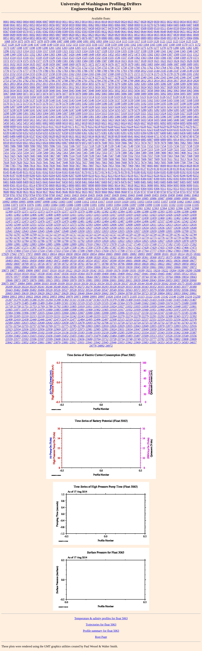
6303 (91, 129)
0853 (19, 38)
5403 (13, 119)
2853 (13, 83)
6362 (91, 133)
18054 (93, 254)
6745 (163, 136)
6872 (85, 139)
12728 (121, 234)
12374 (49, 211)
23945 (105, 342)
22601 (17, 322)
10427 (59, 195)
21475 (9, 303)
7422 (6, 155)
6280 (19, 129)
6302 (85, 129)
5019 (117, 87)
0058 (65, 25)
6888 (157, 139)
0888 (137, 38)
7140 (117, 146)
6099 (13, 126)
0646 (157, 31)
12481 (81, 221)
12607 (121, 224)
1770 (6, 70)
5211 (39, 106)
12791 (73, 241)
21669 (161, 303)
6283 (39, 129)
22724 (137, 322)
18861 (9, 267)
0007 (45, 21)
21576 (129, 303)
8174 (104, 172)
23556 (193, 335)
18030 (69, 254)
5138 (39, 100)
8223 (150, 175)
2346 (183, 77)
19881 (41, 280)
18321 (105, 257)
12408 (49, 214)
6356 (52, 133)
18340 (129, 257)
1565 (157, 57)
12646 (49, 231)
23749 (137, 339)
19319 (25, 273)
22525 (137, 319)
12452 (97, 218)
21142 (164, 296)
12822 (121, 241)
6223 (124, 126)
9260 (39, 188)
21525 (89, 303)
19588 (25, 277)
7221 (176, 149)
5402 (6, 119)
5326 (176, 113)
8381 (124, 178)
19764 (169, 277)
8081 (58, 169)
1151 (62, 44)
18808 (129, 263)
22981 (89, 329)
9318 (189, 188)
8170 (85, 172)
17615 (97, 250)
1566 (163, 57)
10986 (153, 198)
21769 (41, 306)
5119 (117, 97)
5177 (52, 103)
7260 (45, 152)
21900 (89, 309)
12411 (73, 214)
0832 (137, 34)
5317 (117, 113)
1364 (45, 54)
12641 (9, 231)
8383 (137, 178)
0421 (26, 28)
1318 (52, 51)
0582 (45, 31)
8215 (124, 175)
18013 (45, 254)
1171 (191, 44)
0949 (163, 38)
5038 (39, 90)
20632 (73, 293)
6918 (6, 142)
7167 (39, 149)
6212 (91, 126)
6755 (32, 139)
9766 (45, 195)
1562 (137, 57)
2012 (144, 70)
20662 (105, 293)
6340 (13, 133)
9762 (19, 195)
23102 (41, 332)
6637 (104, 136)
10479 (33, 198)
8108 (98, 169)
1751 (78, 67)
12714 (57, 234)
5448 (189, 119)
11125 (91, 208)
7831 (39, 165)
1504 (163, 54)
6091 (156, 123)
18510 (73, 260)
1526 (91, 57)
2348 (196, 77)
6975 (91, 142)
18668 (185, 260)
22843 (137, 326)
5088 (137, 93)
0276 (156, 25)
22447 (49, 319)
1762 (150, 67)
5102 (20, 97)
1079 (46, 41)
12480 (73, 221)
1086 (53, 41)
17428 (145, 247)
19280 (181, 270)
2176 (163, 74)
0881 (111, 38)
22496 (97, 319)
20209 (9, 286)
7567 (183, 155)
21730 (17, 306)
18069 (117, 254)
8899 (98, 185)
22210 (25, 316)
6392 (130, 133)
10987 (161, 198)
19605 (49, 277)
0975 (183, 38)
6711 (156, 136)
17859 (161, 250)
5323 (156, 113)
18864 (25, 267)
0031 (163, 21)
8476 (124, 182)
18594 (121, 260)
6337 (189, 129)
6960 (52, 142)
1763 (157, 67)
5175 (39, 103)
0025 (130, 21)
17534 (41, 250)
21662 (145, 303)
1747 (52, 67)
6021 (104, 123)
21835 (137, 306)
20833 (177, 293)
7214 (143, 149)
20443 (9, 290)
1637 (39, 64)
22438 (25, 319)
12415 (97, 214)
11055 (156, 201)
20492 (33, 290)
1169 (178, 44)
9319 (196, 188)
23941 (89, 342)
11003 (61, 201)
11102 (172, 205)
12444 (33, 218)
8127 (143, 169)
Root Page (101, 636)
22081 (97, 313)
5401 (196, 116)
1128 (11, 44)
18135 (189, 254)
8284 (45, 178)
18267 (49, 257)
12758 (89, 237)
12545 (9, 224)
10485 (41, 198)
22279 (145, 316)
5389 (130, 116)
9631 (26, 191)
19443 (153, 273)
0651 (183, 31)
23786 (169, 339)
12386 (137, 211)
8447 (58, 182)
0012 (71, 21)
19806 (177, 277)
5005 (26, 87)
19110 (53, 270)
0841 (189, 34)
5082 (98, 93)
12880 (9, 244)
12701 (193, 231)
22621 (33, 322)
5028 (170, 87)
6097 (196, 123)
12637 (169, 227)
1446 (78, 54)
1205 (78, 47)
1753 (91, 67)
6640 (124, 136)
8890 (71, 185)
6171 (71, 126)
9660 (104, 191)
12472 (17, 221)
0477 (104, 28)
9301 (124, 188)
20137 (125, 283)
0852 (13, 38)
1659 (52, 64)
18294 (65, 257)
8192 (183, 172)
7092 (39, 146)
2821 (6, 83)
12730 (137, 234)
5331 (13, 116)
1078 (40, 41)
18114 (181, 254)
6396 (150, 133)
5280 (144, 110)
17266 (9, 247)
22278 (137, 316)
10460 (179, 195)
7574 (13, 159)
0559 (176, 28)
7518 (78, 155)
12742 (185, 234)
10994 (14, 201)
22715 (113, 322)
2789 (72, 80)
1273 (130, 47)
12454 (113, 218)
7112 (84, 146)
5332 (19, 116)
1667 (58, 64)
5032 (196, 87)
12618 (17, 227)
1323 (78, 51)
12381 (97, 211)
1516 (26, 57)
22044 (49, 313)
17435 (161, 247)
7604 (130, 159)
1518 (39, 57)
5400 (189, 116)
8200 (32, 175)
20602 (193, 290)
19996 (105, 280)
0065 (111, 25)
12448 (65, 218)
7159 (196, 146)
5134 (13, 100)
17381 (105, 247)
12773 (137, 237)
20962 (61, 296)
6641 (130, 136)
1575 (26, 61)
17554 (65, 250)
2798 (124, 80)
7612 (176, 159)
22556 (177, 319)
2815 (163, 80)
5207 (13, 106)
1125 (188, 41)
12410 (65, 214)
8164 (58, 172)
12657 (137, 231)
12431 (9, 218)
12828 (169, 241)
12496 (145, 221)
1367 (65, 54)
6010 (65, 123)
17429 (153, 247)
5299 (13, 113)
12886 (57, 244)
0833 (144, 34)
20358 (169, 286)
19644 (89, 277)
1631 (6, 64)
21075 (125, 296)
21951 (153, 309)
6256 (176, 126)
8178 (124, 172)
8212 (104, 175)
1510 (183, 54)
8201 (39, 175)
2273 (85, 77)
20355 (161, 286)
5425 (124, 119)
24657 (193, 342)
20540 (97, 290)
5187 (111, 103)
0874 (72, 38)
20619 (33, 293)
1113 (112, 41)
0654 (196, 31)
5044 (65, 90)
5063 (176, 90)
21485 (25, 303)
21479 (17, 303)
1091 (86, 41)
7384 (137, 152)
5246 (65, 110)
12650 (81, 231)
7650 (72, 162)
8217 (137, 175)
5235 (189, 106)
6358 (65, 133)
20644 (89, 293)
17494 (17, 250)
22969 (57, 329)
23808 (185, 339)
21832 (129, 306)
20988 (85, 296)
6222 (117, 126)
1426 (72, 54)
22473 (57, 319)
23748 (129, 339)
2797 (117, 80)
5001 (196, 83)
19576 (9, 277)
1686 (170, 64)
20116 (77, 283)
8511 (26, 185)
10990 (185, 198)
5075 (52, 93)
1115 (124, 41)
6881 (117, 139)
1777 (26, 70)
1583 (78, 61)
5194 (157, 103)
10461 (187, 195)
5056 (137, 90)
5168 (189, 100)
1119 (150, 41)
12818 (89, 241)
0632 (104, 31)
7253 (19, 152)
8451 (72, 182)
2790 (78, 80)
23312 (137, 332)
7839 (52, 165)
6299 (65, 129)
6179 (84, 126)
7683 (157, 162)
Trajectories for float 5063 (101, 624)
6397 (157, 133)
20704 (137, 293)
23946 (113, 342)
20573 (145, 290)
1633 (19, 64)
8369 (85, 178)
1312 (13, 51)
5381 (91, 116)
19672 (97, 277)
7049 (104, 142)
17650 (105, 250)
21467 (193, 299)
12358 (123, 208)
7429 (26, 155)
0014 (84, 21)
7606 (144, 159)
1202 (58, 47)
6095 (183, 123)
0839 (176, 34)
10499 (89, 198)
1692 (6, 67)
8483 (157, 182)
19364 (81, 273)
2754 (13, 80)
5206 (6, 106)
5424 (117, 119)
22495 (89, 319)
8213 (111, 175)
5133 (6, 100)
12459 (153, 218)
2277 (111, 77)
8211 (98, 175)
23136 (65, 332)
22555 (169, 319)
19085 (21, 270)
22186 (193, 313)
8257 (19, 178)
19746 (153, 277)
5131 (189, 97)
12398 (185, 211)
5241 (32, 110)
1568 (176, 57)
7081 (176, 142)
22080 (89, 313)
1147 (36, 44)
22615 (25, 322)
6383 (117, 133)
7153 (156, 146)
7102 (65, 146)
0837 (170, 34)
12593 (89, 224)
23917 (73, 342)
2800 (137, 80)
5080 (85, 93)
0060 (78, 25)
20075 (5, 283)
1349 (13, 54)
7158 (189, 146)
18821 (153, 263)
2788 (65, 80)
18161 (197, 254)
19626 (73, 277)
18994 (89, 267)
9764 (32, 195)
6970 (78, 142)
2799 (130, 80)
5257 (124, 110)
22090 (105, 313)
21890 (73, 309)
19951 (57, 280)
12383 (113, 211)
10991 (193, 198)
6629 (58, 136)
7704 (189, 162)
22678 (81, 322)
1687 (176, 64)
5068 (13, 93)
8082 (65, 169)
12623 (57, 227)
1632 (13, 64)
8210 (91, 175)
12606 (113, 224)
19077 (13, 270)
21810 (81, 306)
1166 (159, 44)
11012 (85, 201)
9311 (163, 188)
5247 (72, 110)
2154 (26, 74)
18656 (177, 260)
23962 (129, 342)
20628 (65, 293)
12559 (57, 224)
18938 (73, 267)
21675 (177, 303)
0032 (170, 21)
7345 (85, 152)
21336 (81, 299)
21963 (169, 309)
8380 (117, 178)
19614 (57, 277)
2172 (137, 74)
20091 (29, 283)
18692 (9, 263)
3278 (111, 83)
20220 (17, 286)
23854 (33, 342)
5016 (98, 87)
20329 (121, 286)
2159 (58, 74)
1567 (170, 57)
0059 (72, 25)
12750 (41, 237)
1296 (6, 51)
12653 (105, 231)
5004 (19, 87)
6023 (117, 123)
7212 (130, 149)
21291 (41, 299)
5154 (98, 100)
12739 (169, 234)
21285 (25, 299)
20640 (81, 293)
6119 (58, 126)
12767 (105, 237)
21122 (149, 296)
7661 (98, 162)
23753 (145, 339)
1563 (144, 57)
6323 (150, 129)
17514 (25, 250)
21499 (57, 303)
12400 (193, 211)
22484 (81, 319)
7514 (72, 155)
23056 (169, 329)
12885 (49, 244)
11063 (188, 201)
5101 (13, 97)
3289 (183, 83)
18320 (97, 257)
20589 (169, 290)
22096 (121, 313)
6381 (104, 133)
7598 (98, 159)
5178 (58, 103)
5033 (6, 90)
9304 (144, 188)
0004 (26, 21)
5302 (32, 113)
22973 (81, 329)
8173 (98, 172)
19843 (193, 277)
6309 (130, 129)
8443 (45, 182)
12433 (17, 218)
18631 (153, 260)
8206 (65, 175)
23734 (121, 339)
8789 (39, 185)
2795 (104, 80)
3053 (78, 83)
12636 (161, 227)
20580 (161, 290)
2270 (65, 77)
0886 (124, 38)
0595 (98, 31)
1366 (58, 54)
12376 (57, 211)
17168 (153, 244)
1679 (130, 64)
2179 (176, 74)
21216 (188, 296)
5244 (52, 110)
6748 (183, 136)
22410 (17, 319)
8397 (196, 178)
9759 (6, 195)
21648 (137, 303)
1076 (27, 41)
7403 (170, 152)
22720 (121, 322)
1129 (17, 44)
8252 (196, 175)
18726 (41, 263)
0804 (45, 34)
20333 (129, 286)
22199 (9, 316)
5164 (163, 100)
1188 (19, 47)
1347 (196, 51)
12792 (81, 241)
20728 (153, 293)
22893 (177, 326)
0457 (85, 28)
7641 (45, 162)
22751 (9, 326)
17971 (21, 254)
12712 (49, 234)
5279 (137, 110)
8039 (196, 165)
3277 (104, 83)
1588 (111, 61)
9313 (176, 188)
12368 (195, 208)
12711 (41, 234)
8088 (85, 169)
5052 (117, 90)
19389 (97, 273)
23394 (9, 335)
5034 (13, 90)
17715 (129, 250)
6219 (104, 126)
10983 (129, 198)
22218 (41, 316)
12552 (41, 224)
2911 (32, 83)
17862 (169, 250)
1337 (137, 51)
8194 (196, 172)
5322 (150, 113)
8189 (176, 172)
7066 (124, 142)
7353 (104, 152)
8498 (196, 182)
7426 (19, 155)
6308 (124, 129)
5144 (78, 100)
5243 (45, 110)
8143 (189, 169)
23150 (73, 332)
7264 (72, 152)
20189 (197, 283)
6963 (58, 142)
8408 (19, 182)
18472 (57, 260)
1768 (189, 67)
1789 (104, 70)
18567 (105, 260)
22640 (41, 322)
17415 (129, 247)
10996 (30, 201)
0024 (124, 21)
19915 (49, 280)
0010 (58, 21)
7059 (117, 142)
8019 (176, 165)
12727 (113, 234)
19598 (33, 277)
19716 (121, 277)
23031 (121, 329)
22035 (41, 313)
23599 (49, 339)
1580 (58, 61)
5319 (130, 113)
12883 (33, 244)
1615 (124, 61)
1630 (196, 61)
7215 (150, 149)
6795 (72, 139)
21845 (169, 306)
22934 (17, 329)
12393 (161, 211)
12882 (25, 244)
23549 (185, 335)
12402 (17, 214)
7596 (85, 159)
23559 (9, 339)
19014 (105, 267)
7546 (104, 155)
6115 (45, 126)
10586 (105, 198)
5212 (45, 106)
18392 (193, 257)
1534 (104, 57)
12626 (81, 227)
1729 (39, 67)
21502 (73, 303)
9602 (13, 191)
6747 (176, 136)
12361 (139, 208)
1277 (156, 47)
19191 (133, 270)
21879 (41, 309)
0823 (91, 34)
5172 (19, 103)
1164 (146, 44)
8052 (19, 169)
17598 (81, 250)
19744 (145, 277)
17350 (89, 247)
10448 (139, 195)
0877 (91, 38)
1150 (56, 44)
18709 (25, 263)
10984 (137, 198)
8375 (104, 178)
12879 (193, 241)
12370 (17, 211)
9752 (170, 191)
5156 (111, 100)
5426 (130, 119)
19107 (45, 270)
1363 (39, 54)
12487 (121, 221)
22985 (97, 329)
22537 (145, 319)
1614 (117, 61)
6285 (52, 129)
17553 (57, 250)
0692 (32, 34)
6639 (117, 136)
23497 (137, 335)
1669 (72, 64)
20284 (97, 286)
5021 (130, 87)
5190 (130, 103)
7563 (170, 155)
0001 (6, 21)
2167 (104, 74)
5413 (45, 119)
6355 (45, 133)
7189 (104, 149)
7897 (91, 165)
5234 (183, 106)
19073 (5, 270)
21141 (156, 296)
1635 (32, 64)
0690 (19, 34)
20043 (153, 280)
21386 (121, 299)
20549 (113, 290)
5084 (111, 93)
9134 (13, 188)
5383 (98, 116)
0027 (137, 21)
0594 (91, 31)
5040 (52, 90)
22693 (89, 322)
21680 (185, 303)
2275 (98, 77)
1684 (157, 64)
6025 (130, 123)
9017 (124, 185)
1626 (189, 61)
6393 (137, 133)
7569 (196, 155)
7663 (104, 162)
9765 (39, 195)
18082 (133, 254)
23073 (17, 332)
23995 (153, 342)
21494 (49, 303)
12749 (33, 237)
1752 (85, 67)
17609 (89, 250)
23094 (33, 332)
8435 (39, 182)
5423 (111, 119)
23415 (33, 335)
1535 (111, 57)
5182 (85, 103)
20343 (145, 286)
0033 (176, 21)
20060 (193, 280)
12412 (81, 214)
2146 (170, 70)
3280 (124, 83)
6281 (26, 129)
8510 (19, 185)
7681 (150, 162)
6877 (104, 139)
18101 (165, 254)
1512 (196, 54)
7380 (124, 152)
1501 (144, 54)
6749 (189, 136)
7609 (157, 159)
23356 (169, 332)
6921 (26, 142)
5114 (91, 97)
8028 (189, 165)
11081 (38, 205)
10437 (107, 195)
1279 (169, 47)
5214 (58, 106)
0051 (19, 25)
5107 (52, 97)
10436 (99, 195)
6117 (52, 126)
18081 (125, 254)
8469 (104, 182)
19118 (61, 270)
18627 (145, 260)
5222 (104, 106)
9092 (163, 185)
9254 (19, 188)
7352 (98, 152)
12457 (137, 218)
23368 (185, 332)
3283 (143, 83)
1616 (130, 61)
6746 (170, 136)
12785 (33, 241)
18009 (37, 254)
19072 (193, 267)
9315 (183, 188)
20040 (145, 280)
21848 (177, 306)
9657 (91, 191)
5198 (183, 103)
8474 (117, 182)
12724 (97, 234)
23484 (113, 335)
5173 (26, 103)
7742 (196, 162)
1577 (39, 61)
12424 (161, 214)
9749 (156, 191)
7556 (144, 155)
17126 (121, 244)
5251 (98, 110)
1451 (104, 54)
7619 (13, 162)
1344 (176, 51)
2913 (45, 83)
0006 (39, 21)
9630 (19, 191)
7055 (111, 142)
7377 (111, 152)
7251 (6, 152)
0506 (130, 28)
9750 (163, 191)
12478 (57, 221)
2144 (157, 70)
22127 (137, 313)
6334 (170, 129)
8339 (72, 178)
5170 (6, 103)
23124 (57, 332)
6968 (72, 142)
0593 (85, 31)
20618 (25, 293)
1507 (170, 54)
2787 (58, 80)
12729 (129, 234)
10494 (65, 198)
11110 (30, 208)
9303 (137, 188)
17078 (113, 244)
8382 (130, 178)
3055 (91, 83)
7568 (189, 155)
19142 (93, 270)
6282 (32, 129)
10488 (49, 198)
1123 (175, 41)
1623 (170, 61)
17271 (25, 247)
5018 (111, 87)
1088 (66, 41)
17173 (161, 244)
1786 (85, 70)
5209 (26, 106)
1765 (170, 67)
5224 (117, 106)
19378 (89, 273)
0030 (156, 21)
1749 (65, 67)
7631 (32, 162)
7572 (6, 159)
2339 (137, 77)
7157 (183, 146)
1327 (98, 51)
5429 (137, 119)
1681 (137, 64)
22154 (153, 313)
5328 (189, 113)
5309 (78, 113)
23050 (153, 329)
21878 (33, 309)
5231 (163, 106)
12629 (105, 227)
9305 (150, 188)
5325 (170, 113)
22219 (49, 316)
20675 (113, 293)
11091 (93, 205)
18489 (65, 260)
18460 (41, 260)
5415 (58, 119)
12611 (153, 224)
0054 (39, 25)
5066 (196, 90)
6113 (39, 126)
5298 (6, 113)
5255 (117, 110)
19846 (9, 280)
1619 (150, 61)
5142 (65, 100)
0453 (58, 28)
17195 (177, 244)
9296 (111, 188)
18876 (33, 267)
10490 (57, 198)
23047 (137, 329)
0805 (52, 34)
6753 (19, 139)
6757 (45, 139)
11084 (53, 205)
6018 (84, 123)
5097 (189, 93)
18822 (161, 263)
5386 (117, 116)
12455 (121, 218)
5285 (176, 110)
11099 (148, 205)
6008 (58, 123)
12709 (33, 234)
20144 (141, 283)
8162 (45, 172)
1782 (58, 70)
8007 (157, 165)
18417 (17, 260)
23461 (81, 335)
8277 (26, 178)
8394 (183, 178)
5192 (144, 103)
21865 (9, 309)
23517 (161, 335)
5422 (104, 119)
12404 (25, 214)
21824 (113, 306)
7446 (39, 155)
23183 (81, 332)
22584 (9, 322)
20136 (117, 283)
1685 (163, 64)
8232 (163, 175)
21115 (141, 296)
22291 (153, 316)
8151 (26, 172)
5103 (26, 97)
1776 (19, 70)
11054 (148, 201)
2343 (163, 77)
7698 (170, 162)
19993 (97, 280)
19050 (145, 267)
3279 (117, 83)
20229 (33, 286)
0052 (26, 25)
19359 (73, 273)
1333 (111, 51)
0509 (150, 28)
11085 (61, 205)
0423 (39, 28)
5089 (144, 93)
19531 (193, 273)
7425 (13, 155)
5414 (52, 119)
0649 (170, 31)
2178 (170, 74)
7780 (6, 165)
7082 (183, 142)
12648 (65, 231)
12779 (177, 237)
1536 (117, 57)
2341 (150, 77)
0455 (72, 28)
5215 (65, 106)
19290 (189, 270)
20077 (13, 283)
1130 (24, 44)
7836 (45, 165)
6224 (130, 126)
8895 (78, 185)
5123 (143, 97)
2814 (157, 80)
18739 (57, 263)
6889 (163, 139)
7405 (176, 152)
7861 (85, 165)
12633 (137, 227)
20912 (13, 296)
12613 (169, 224)
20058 (185, 280)
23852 (25, 342)
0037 (196, 21)
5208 (19, 106)
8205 (58, 175)
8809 (52, 185)
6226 (143, 126)
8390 (157, 178)
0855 (32, 38)
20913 (21, 296)
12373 (41, 211)
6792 (52, 139)
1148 (43, 44)
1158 (107, 44)
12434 (25, 218)
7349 (91, 152)
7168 (45, 149)
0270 (150, 25)
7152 (150, 146)
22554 (161, 319)
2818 (183, 80)
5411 (32, 119)
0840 (183, 34)
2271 (72, 77)
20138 (133, 283)
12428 (177, 214)
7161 (13, 149)
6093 (170, 123)
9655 (85, 191)
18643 (161, 260)
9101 (196, 185)
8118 (110, 169)
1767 (183, 67)
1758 (124, 67)
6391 (124, 133)
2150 (196, 70)
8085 (72, 169)
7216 (156, 149)
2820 (196, 80)
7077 (150, 142)
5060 (157, 90)
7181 (52, 149)
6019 (91, 123)
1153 (75, 44)
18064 (101, 254)
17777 (153, 250)
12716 (65, 234)
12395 (169, 211)
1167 (165, 44)
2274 (91, 77)
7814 (32, 165)
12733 (145, 234)
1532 (98, 57)
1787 (91, 70)
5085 (117, 93)
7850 (72, 165)
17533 (33, 250)
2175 (157, 74)
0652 (189, 31)
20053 (169, 280)
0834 (150, 34)
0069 (137, 25)
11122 (83, 208)
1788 (98, 70)
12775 (153, 237)
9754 (176, 191)
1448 (85, 54)
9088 (150, 185)
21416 (137, 299)
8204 (52, 175)
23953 (121, 342)
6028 (150, 123)
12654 (113, 231)
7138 (104, 146)
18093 (141, 254)
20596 (185, 290)
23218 (105, 332)
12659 (153, 231)
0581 (39, 31)
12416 (105, 214)
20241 (41, 286)
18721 (33, 263)
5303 (39, 113)
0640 (117, 31)
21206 (180, 296)
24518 (169, 342)
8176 (117, 172)
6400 (163, 133)
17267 (17, 247)
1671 (85, 64)
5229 (150, 106)
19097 (37, 270)
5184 (98, 103)
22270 (121, 316)
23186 (89, 332)
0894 (157, 38)
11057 (164, 201)
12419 (129, 214)
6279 (13, 129)
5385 (111, 116)
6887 (150, 139)
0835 (157, 34)
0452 (52, 28)
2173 (144, 74)
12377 (65, 211)
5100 (6, 97)
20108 (53, 283)
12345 (107, 208)
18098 (157, 254)
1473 (137, 54)
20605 (17, 293)
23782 (161, 339)
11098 (140, 205)
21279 (17, 299)
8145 (6, 172)
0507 (137, 28)
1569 (183, 57)
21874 (25, 309)
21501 (65, 303)
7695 (163, 162)
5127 (169, 97)
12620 (33, 227)
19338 (41, 273)
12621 (41, 227)
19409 (121, 273)
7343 (78, 152)
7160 (6, 149)
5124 (150, 97)
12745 (9, 237)
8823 (65, 185)
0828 (111, 34)
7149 (130, 146)
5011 (65, 87)
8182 (144, 172)
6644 (150, 136)
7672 (137, 162)
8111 (104, 169)
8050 (13, 169)
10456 (163, 195)
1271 (117, 47)
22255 (97, 316)
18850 (185, 263)
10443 (131, 195)
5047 (85, 90)
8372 (91, 178)
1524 (78, 57)
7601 (117, 159)
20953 (53, 296)
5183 (91, 103)
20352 (153, 286)
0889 (144, 38)
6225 (137, 126)
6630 (65, 136)
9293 (98, 188)
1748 (58, 67)
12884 (41, 244)
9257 (32, 188)
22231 (57, 316)
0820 (72, 34)
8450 (65, 182)
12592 (81, 224)
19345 (49, 273)
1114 (118, 41)
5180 (72, 103)
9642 (52, 191)
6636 (98, 136)
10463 (195, 195)
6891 (170, 139)
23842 (9, 342)
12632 (129, 227)
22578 (193, 319)
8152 (32, 172)
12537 (161, 221)
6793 (58, 139)
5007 (39, 87)
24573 (177, 342)
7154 (163, 146)
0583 (52, 31)
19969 (65, 280)
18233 (33, 257)
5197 (176, 103)
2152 (13, 74)
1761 (144, 67)
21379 (113, 299)
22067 (81, 313)
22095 (113, 313)
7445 (32, 155)
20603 (9, 293)
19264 (173, 270)
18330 (121, 257)
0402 (163, 25)
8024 (183, 165)
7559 (163, 155)
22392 (193, 316)
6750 (196, 136)
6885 (144, 139)
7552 (130, 155)
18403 (9, 260)
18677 (193, 260)
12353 (115, 208)
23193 (97, 332)
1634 (26, 64)
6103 (32, 126)
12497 (153, 221)
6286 (58, 129)
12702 (9, 234)
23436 (49, 335)
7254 (26, 152)
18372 (161, 257)
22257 (105, 316)
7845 (58, 165)
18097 (149, 254)
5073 (39, 93)
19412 (129, 273)
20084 (21, 283)
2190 (32, 77)
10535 (97, 198)
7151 (143, 146)
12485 (113, 221)
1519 (45, 57)
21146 (172, 296)
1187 (13, 47)
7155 (170, 146)
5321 (143, 113)
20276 (89, 286)
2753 (6, 80)
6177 (78, 126)
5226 (130, 106)
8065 (32, 169)
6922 (32, 142)
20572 (137, 290)
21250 (196, 296)
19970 (73, 280)
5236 (196, 106)
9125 (6, 188)
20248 (57, 286)
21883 (57, 309)
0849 (196, 34)
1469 (124, 54)
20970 (69, 296)
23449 (57, 335)
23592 (25, 339)
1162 (133, 44)
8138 (170, 169)
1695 (26, 67)
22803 (89, 326)
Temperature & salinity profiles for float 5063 (101, 618)
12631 (121, 227)
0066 (117, 25)
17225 (185, 244)
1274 (137, 47)
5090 (150, 93)
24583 (185, 342)
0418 (6, 28)
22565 (185, 319)
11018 (109, 201)
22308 (169, 316)
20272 (81, 286)
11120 (75, 208)
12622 (49, 227)
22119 (129, 313)
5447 (183, 119)
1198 (32, 47)
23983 (145, 342)
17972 (29, 254)
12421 (145, 214)
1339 (150, 51)
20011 (129, 280)
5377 (72, 116)
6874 (98, 139)
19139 (85, 270)
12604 (97, 224)
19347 (57, 273)
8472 (111, 182)
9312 (170, 188)
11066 (6, 205)
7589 (58, 159)
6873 (91, 139)
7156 (176, 146)
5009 (52, 87)
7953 (111, 165)
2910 (26, 83)
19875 (25, 280)
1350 (19, 54)
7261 (52, 152)
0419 (13, 28)
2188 (19, 77)
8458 (78, 182)
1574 (19, 61)
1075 (20, 41)
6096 (189, 123)
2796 (111, 80)
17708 (121, 250)
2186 (6, 77)
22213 (33, 316)
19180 (125, 270)
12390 (153, 211)
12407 (41, 214)
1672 (91, 64)
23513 (153, 335)
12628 (97, 227)
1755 (104, 67)
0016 (98, 21)
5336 (39, 116)
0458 (91, 28)
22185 (185, 313)
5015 (91, 87)
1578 (45, 61)
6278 (6, 129)
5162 (150, 100)
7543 (98, 155)
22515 (121, 319)
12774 (145, 237)
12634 (145, 227)
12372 (33, 211)
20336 (137, 286)
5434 (150, 119)
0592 (78, 31)
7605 (137, 159)
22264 (113, 316)
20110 (69, 283)
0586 (58, 31)
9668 (124, 191)
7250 (196, 149)
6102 (26, 126)
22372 (185, 316)
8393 (176, 178)
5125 (156, 97)
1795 (130, 70)
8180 (137, 172)
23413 (25, 335)
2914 (52, 83)
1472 (130, 54)
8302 (58, 178)
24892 (101, 345)
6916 (189, 139)
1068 (7, 41)
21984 (9, 313)
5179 (65, 103)
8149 (19, 172)
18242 (41, 257)
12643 (25, 231)
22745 (193, 322)
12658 (145, 231)
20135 (109, 283)
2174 (150, 74)
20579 (153, 290)
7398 (157, 152)
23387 (193, 332)
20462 (17, 290)
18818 (137, 263)
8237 (170, 175)
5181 (78, 103)
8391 (163, 178)
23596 (33, 339)
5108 (59, 97)
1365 (52, 54)
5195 (163, 103)
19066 (177, 267)
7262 (58, 152)
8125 (130, 169)
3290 (189, 83)
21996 (25, 313)
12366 (179, 208)
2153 (19, 74)
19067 (185, 267)
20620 (41, 293)
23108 (49, 332)
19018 (121, 267)
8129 (150, 169)
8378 (111, 178)
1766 (176, 67)
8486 (170, 182)
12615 (185, 224)
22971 (65, 329)
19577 (17, 277)
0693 (39, 34)
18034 (77, 254)
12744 (193, 234)
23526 (169, 335)
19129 (77, 270)
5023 (137, 87)
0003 (19, 21)
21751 (25, 306)
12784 (25, 241)
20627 (57, 293)
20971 (77, 296)
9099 (189, 185)
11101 (164, 205)
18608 (137, 260)
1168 (172, 44)
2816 (170, 80)
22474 (65, 319)
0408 (196, 25)
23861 (41, 342)
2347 (189, 77)
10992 (6, 201)
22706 (105, 322)
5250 (91, 110)
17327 (57, 247)
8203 (45, 175)
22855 (153, 326)
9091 (156, 185)
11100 (156, 205)
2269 (58, 77)
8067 (45, 169)
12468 (193, 218)
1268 (104, 47)
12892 (81, 244)
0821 (78, 34)
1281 (182, 47)
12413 (89, 214)
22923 (9, 329)
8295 (52, 178)
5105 (39, 97)
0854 (26, 38)
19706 (113, 277)
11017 (101, 201)
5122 (136, 97)
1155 (88, 44)
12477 (49, 221)
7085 (6, 146)
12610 (145, 224)
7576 (19, 159)
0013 (78, 21)
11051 (132, 201)
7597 (91, 159)
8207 (72, 175)
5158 (124, 100)
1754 (98, 67)
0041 (13, 25)
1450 (98, 54)
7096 (52, 146)
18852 (193, 263)
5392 (150, 116)
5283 (163, 110)
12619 (25, 227)
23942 (97, 342)
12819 (97, 241)
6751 (6, 139)
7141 (124, 146)
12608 (129, 224)
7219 (163, 149)
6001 (39, 123)
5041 (58, 90)
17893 (177, 250)
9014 (117, 185)
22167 (161, 313)
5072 (32, 93)
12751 (49, 237)
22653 (57, 322)
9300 (117, 188)
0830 (124, 34)
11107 (14, 208)
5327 (183, 113)
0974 (176, 38)
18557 (97, 260)
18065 (109, 254)
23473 (89, 335)
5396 (163, 116)
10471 (25, 198)
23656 (81, 339)
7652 (78, 162)
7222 (183, 149)
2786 (52, 80)
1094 (105, 41)
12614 (177, 224)
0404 (170, 25)
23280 (113, 332)
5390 (137, 116)
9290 (85, 188)
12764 (97, 237)
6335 (176, 129)
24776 (93, 345)
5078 (72, 93)
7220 (170, 149)
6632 (78, 136)
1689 (189, 64)
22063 (73, 313)
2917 (71, 83)
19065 (169, 267)
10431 (67, 195)
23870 (57, 342)
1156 (94, 44)
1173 (6, 47)
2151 (6, 74)
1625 (183, 61)
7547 (111, 155)
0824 (98, 34)
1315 (32, 51)
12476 (41, 221)
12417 (113, 214)
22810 (105, 326)
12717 (73, 234)
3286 (163, 83)
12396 (177, 211)
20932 (45, 296)
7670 (130, 162)
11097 (132, 205)
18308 (89, 257)
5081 (91, 93)
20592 (177, 290)
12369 (9, 211)
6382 (111, 133)
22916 (193, 326)
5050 (104, 90)
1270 (110, 47)
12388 (145, 211)
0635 (111, 31)
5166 (176, 100)
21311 (73, 299)
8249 (189, 175)
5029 (176, 87)
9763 (26, 195)
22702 (97, 322)
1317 (45, 51)
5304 (45, 113)
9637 (45, 191)
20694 (121, 293)
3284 (150, 83)
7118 (91, 146)
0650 (176, 31)
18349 (137, 257)
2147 (176, 70)
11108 (22, 208)
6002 (45, 123)
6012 (78, 123)
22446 (41, 319)
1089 (73, 41)
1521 (58, 57)
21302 (65, 299)
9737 (143, 191)
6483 (189, 133)
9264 (45, 188)
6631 (72, 136)
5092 (163, 93)
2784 (39, 80)
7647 (58, 162)
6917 (196, 139)
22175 (177, 313)
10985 (145, 198)
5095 (183, 93)
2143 (150, 70)
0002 (13, 21)
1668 (65, 64)
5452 (19, 123)
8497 (189, 182)
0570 (26, 31)
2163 (78, 74)
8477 (130, 182)
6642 (137, 136)
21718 (9, 306)
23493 (129, 335)
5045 (72, 90)
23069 (185, 329)
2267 (45, 77)
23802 (177, 339)
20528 (73, 290)
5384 (104, 116)
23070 (193, 329)
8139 (176, 169)
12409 (57, 214)
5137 (32, 100)
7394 (150, 152)
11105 (195, 205)
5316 (111, 113)
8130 (156, 169)
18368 (153, 257)
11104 (187, 205)
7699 (176, 162)
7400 (163, 152)
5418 (78, 119)
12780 (185, 237)
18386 (177, 257)
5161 (144, 100)
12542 (185, 221)
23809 (193, 339)
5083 (104, 93)
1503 (157, 54)
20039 (137, 280)
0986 (196, 38)
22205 (17, 316)
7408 (183, 152)
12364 (163, 208)
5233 (176, 106)
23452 (65, 335)
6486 (13, 136)
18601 (129, 260)
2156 (39, 74)
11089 (77, 205)
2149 (189, 70)
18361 (145, 257)
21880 (49, 309)
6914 (176, 139)
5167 (183, 100)
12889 (73, 244)
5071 (26, 93)
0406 (183, 25)
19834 (185, 277)
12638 (177, 227)
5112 (78, 97)
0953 (170, 38)
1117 (137, 41)
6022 (111, 123)
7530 (85, 155)
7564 (176, 155)
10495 (73, 198)
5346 (58, 116)
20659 (97, 293)
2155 (32, 74)
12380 (89, 211)
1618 (144, 61)
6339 (6, 133)
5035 (19, 90)
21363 (97, 299)
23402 (17, 335)
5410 (26, 119)
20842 (185, 293)
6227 (150, 126)
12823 (129, 241)
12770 (129, 237)
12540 (169, 221)
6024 (124, 123)
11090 (85, 205)
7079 (163, 142)
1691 (196, 64)
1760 (137, 67)
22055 (57, 313)
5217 (78, 106)
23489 (121, 335)
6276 (189, 126)
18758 (73, 263)
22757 (33, 326)
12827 (161, 241)
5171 (13, 103)
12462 (177, 218)
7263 (65, 152)
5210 (32, 106)
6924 (45, 142)
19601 (41, 277)
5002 (6, 87)
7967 (124, 165)
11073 (14, 205)
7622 (26, 162)
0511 (163, 28)
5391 (144, 116)
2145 (163, 70)
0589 (65, 31)
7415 (196, 152)
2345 (176, 77)
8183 (150, 172)
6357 (58, 133)
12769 (121, 237)
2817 (176, 80)
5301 (26, 113)
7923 (98, 165)
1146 (30, 44)
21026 (109, 296)
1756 (111, 67)
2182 (196, 74)
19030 (129, 267)
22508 (113, 319)
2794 (98, 80)
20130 (85, 283)
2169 (117, 74)
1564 (150, 57)
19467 (169, 273)
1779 (39, 70)
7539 (91, 155)
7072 (137, 142)
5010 (58, 87)
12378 (73, 211)
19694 (105, 277)
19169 (109, 270)
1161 (126, 44)
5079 (78, 93)
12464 (185, 218)
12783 (17, 241)
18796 (121, 263)
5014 (84, 87)
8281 (39, 178)
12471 (9, 221)
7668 (124, 162)
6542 (39, 136)
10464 (9, 198)
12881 (17, 244)
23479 (97, 335)
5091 (157, 93)
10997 (38, 201)
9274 (65, 188)
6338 (196, 129)
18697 (17, 263)
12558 (49, 224)
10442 (123, 195)
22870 (161, 326)
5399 (183, 116)
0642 (130, 31)
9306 (157, 188)
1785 (78, 70)
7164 (19, 149)
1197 (26, 47)
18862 (17, 267)
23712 (105, 339)
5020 (124, 87)
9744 (150, 191)
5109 (65, 97)
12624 (65, 227)
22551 (153, 319)
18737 (49, 263)
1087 (60, 41)
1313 (19, 51)
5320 (137, 113)
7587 (52, 159)
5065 (189, 90)
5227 (137, 106)
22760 (41, 326)
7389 (144, 152)
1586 (98, 61)
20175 (181, 283)
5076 (58, 93)
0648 (163, 31)
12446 (49, 218)
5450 (6, 123)
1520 (52, 57)
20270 (73, 286)
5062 (170, 90)
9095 (176, 185)
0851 (6, 38)
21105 (133, 296)
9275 (72, 188)
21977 (193, 309)
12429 (185, 214)
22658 (65, 322)
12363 (155, 208)
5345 (52, 116)
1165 (152, 44)
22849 (145, 326)
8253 (6, 178)
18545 (81, 260)
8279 (32, 178)
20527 (65, 290)
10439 (115, 195)
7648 (65, 162)
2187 (13, 77)
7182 (58, 149)
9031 (143, 185)
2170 (124, 74)
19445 (161, 273)
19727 (137, 277)
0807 (58, 34)
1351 (26, 54)
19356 (65, 273)
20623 (49, 293)
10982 (121, 198)
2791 (85, 80)
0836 (163, 34)
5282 (157, 110)
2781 (19, 80)
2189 (26, 77)
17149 (137, 244)
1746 (45, 67)
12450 (81, 218)
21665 (153, 303)
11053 (140, 201)
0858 (52, 38)
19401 (113, 273)
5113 (84, 97)
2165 (91, 74)
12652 (97, 231)
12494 (137, 221)
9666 (117, 191)
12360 (131, 208)
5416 (65, 119)
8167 (78, 172)
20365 (177, 286)
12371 (25, 211)
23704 (97, 339)
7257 (32, 152)
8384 (144, 178)
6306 (111, 129)
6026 (137, 123)
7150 (137, 146)
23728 (113, 339)
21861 (193, 306)
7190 (111, 149)
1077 (33, 41)
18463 (49, 260)
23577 (17, 339)
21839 (153, 306)
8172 (91, 172)
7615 (196, 159)
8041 (6, 169)
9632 (32, 191)
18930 (65, 267)
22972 (73, 329)
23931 (81, 342)
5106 (46, 97)
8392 (170, 178)
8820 (58, 185)
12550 (25, 224)
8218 (143, 175)
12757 (81, 237)
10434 (83, 195)
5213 (52, 106)
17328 (65, 247)
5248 (78, 110)
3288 (176, 83)
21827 (121, 306)
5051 (111, 90)
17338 (73, 247)
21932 (129, 309)
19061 (153, 267)
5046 (78, 90)
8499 (6, 185)
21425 (145, 299)
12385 (129, 211)
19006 (97, 267)
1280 (176, 47)
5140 (52, 100)
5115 (97, 97)
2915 (58, 83)
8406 (13, 182)
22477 (73, 319)
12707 (17, 234)
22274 (129, 316)
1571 (196, 57)
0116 (143, 25)
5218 (84, 106)
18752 (65, 263)
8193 (189, 172)
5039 (45, 90)
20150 (157, 283)
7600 (111, 159)
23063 (177, 329)
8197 (13, 175)
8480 (137, 182)
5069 (19, 93)
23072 (9, 332)
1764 (163, 67)
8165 (65, 172)
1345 (183, 51)
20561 (121, 290)
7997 (144, 165)
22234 (65, 316)
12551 (33, 224)
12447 (57, 218)
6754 (26, 139)
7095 (45, 146)
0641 (124, 31)
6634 (91, 136)
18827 (169, 263)
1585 (91, 61)
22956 (41, 329)
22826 (113, 326)
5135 (19, 100)
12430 (193, 214)
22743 (185, 322)
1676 (111, 64)
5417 (71, 119)
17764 (145, 250)
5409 (19, 119)
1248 (97, 47)
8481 (144, 182)
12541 (177, 221)
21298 (57, 299)
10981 (113, 198)
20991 (93, 296)
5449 (196, 119)
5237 (6, 110)
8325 (65, 178)
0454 (65, 28)
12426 (169, 214)
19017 (113, 267)
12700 (185, 231)
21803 (65, 306)
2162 (72, 74)
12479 (65, 221)
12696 (177, 231)
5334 (32, 116)
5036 (26, 90)
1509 (176, 54)
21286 (33, 299)
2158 (52, 74)
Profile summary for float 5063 (101, 630)
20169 (173, 283)
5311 (91, 113)
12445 (41, 218)
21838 (145, 306)
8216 (130, 175)
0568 (13, 31)
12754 (65, 237)
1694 (19, 67)
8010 (170, 165)
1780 (45, 70)
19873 (17, 280)
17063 (97, 244)
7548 (117, 155)
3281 (130, 83)
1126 (195, 41)
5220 (91, 106)
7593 (65, 159)
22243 (81, 316)
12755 (73, 237)
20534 (89, 290)
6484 (196, 133)
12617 (9, 227)
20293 (105, 286)
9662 (111, 191)
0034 (183, 21)
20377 (185, 286)
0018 (104, 21)
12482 (89, 221)
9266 (58, 188)
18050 (85, 254)
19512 (185, 273)
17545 (49, 250)
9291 (91, 188)
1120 (156, 41)
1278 (163, 47)
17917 (193, 250)
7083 (189, 142)
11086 (69, 205)
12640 (193, 227)
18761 (81, 263)
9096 (183, 185)
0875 (78, 38)
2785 (45, 80)
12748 (25, 237)
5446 (176, 119)
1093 (99, 41)
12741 (177, 234)
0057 (58, 25)
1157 (101, 44)
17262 (193, 244)
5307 (65, 113)
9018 (130, 185)
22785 (73, 326)
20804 (161, 293)
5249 (85, 110)
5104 (33, 97)
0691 (26, 34)
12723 (89, 234)
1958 (137, 70)
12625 (73, 227)
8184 (157, 172)
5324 (163, 113)
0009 (52, 21)
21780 (49, 306)
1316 (39, 51)
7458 (45, 155)
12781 (193, 237)
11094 (117, 205)
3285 (156, 83)
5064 (183, 90)
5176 (45, 103)
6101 (19, 126)
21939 (137, 309)
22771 (57, 326)
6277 (196, 126)
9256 (26, 188)
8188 (170, 172)
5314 (98, 113)
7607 (150, 159)
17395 (121, 247)
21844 (161, 306)
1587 (104, 61)
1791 (117, 70)
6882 (124, 139)
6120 (65, 126)
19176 (117, 270)
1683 (150, 64)
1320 (58, 51)
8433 (32, 182)
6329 (163, 129)
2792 (91, 80)
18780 (105, 263)
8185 (163, 172)
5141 (58, 100)
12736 (161, 234)
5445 (170, 119)
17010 (89, 244)
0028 (143, 21)
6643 (144, 136)
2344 (170, 77)
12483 (97, 221)
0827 (104, 34)
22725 (145, 322)
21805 (73, 306)
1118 (143, 41)
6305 (104, 129)
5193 (150, 103)
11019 (117, 201)
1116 (131, 41)
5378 (78, 116)
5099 (196, 93)
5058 (150, 90)
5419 (84, 119)
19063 (161, 267)
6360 (78, 133)
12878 (185, 241)
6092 (163, 123)
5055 (130, 90)
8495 (183, 182)
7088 (19, 146)
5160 (137, 100)
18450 (33, 260)
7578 (26, 159)
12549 (17, 224)
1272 (124, 47)
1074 (14, 41)
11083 (46, 205)
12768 (113, 237)
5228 (143, 106)
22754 (17, 326)
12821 (113, 241)
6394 (144, 133)
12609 (137, 224)
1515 (19, 57)
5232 (170, 106)
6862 (78, 139)
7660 (91, 162)
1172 (197, 44)
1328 (104, 51)
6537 (32, 136)
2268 (52, 77)
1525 (85, 57)
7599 (104, 159)
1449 (91, 54)
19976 (81, 280)
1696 (32, 67)
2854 (19, 83)
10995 (22, 201)
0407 (189, 25)
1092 (92, 41)
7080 (170, 142)
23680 (89, 339)
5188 (117, 103)
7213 (137, 149)
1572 (6, 61)
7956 (117, 165)
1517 (32, 57)
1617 (137, 61)
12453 (105, 218)
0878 (98, 38)
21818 (105, 306)
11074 (22, 205)
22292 (161, 316)
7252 (13, 152)
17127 (129, 244)
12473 (25, 221)
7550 (124, 155)
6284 (45, 129)
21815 (97, 306)
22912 (185, 326)
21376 (105, 299)
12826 (153, 241)
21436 (161, 299)
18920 (57, 267)
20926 (37, 296)
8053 (26, 169)
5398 (176, 116)
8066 (39, 169)
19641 (81, 277)
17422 (137, 247)
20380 (193, 286)
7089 (26, 146)
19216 (157, 270)
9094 (170, 185)
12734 (153, 234)
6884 (137, 139)
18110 (173, 254)
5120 (123, 97)
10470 (17, 198)
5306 (58, 113)
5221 (98, 106)
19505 (177, 273)
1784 (72, 70)
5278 (130, 110)
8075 (52, 169)
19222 (165, 270)
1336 (130, 51)
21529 (97, 303)
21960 (161, 309)
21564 (121, 303)
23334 (145, 332)
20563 (129, 290)
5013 (78, 87)
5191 (137, 103)
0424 (45, 28)
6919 (13, 142)
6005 (52, 123)
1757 (117, 67)
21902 (97, 309)
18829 (177, 263)
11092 (101, 205)
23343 (161, 332)
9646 (65, 191)
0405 (176, 25)
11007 (69, 201)
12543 (193, 221)
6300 (72, 129)
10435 (91, 195)
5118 (110, 97)
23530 (177, 335)
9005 (111, 185)
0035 (189, 21)
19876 (33, 280)
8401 (6, 182)
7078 (157, 142)
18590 (113, 260)
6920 (19, 142)
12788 (57, 241)
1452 (111, 54)
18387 (185, 257)
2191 (39, 77)
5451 (13, 123)
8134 (163, 169)
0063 (98, 25)
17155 (145, 244)
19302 (9, 273)
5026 (156, 87)
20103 (45, 283)
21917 (121, 309)
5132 (195, 97)
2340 (144, 77)
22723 (129, 322)
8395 (189, 178)
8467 (98, 182)
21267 (9, 299)
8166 (72, 172)
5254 (111, 110)
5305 (52, 113)
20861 (193, 293)
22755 (25, 326)
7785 (13, 165)
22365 (177, 316)
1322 (72, 51)
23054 (161, 329)
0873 (65, 38)
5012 (71, 87)
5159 (130, 100)
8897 (84, 185)
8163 (52, 172)
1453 (117, 54)
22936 (25, 329)
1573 (13, 61)
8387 (150, 178)
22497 (105, 319)
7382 (130, 152)
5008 (45, 87)
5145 (85, 100)
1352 (32, 54)
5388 (124, 116)
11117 (60, 208)
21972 (177, 309)
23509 (145, 335)
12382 (105, 211)
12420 (137, 214)
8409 (26, 182)
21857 (185, 306)
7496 (65, 155)
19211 (148, 270)
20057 (177, 280)
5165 (170, 100)
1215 (84, 47)
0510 (157, 28)
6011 (71, 123)
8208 (78, 175)
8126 (137, 169)
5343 (45, 116)
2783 (32, 80)
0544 (170, 28)
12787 (49, 241)
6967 (65, 142)
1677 (117, 64)
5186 (104, 103)
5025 (150, 87)
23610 (65, 339)
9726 (137, 191)
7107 (78, 146)
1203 (65, 47)
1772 (13, 70)
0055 (45, 25)
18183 (17, 257)
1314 (26, 51)
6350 (19, 133)
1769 (196, 67)
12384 (121, 211)
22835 (129, 326)
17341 (81, 247)
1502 (150, 54)
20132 (93, 283)
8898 (91, 185)
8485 (163, 182)
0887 (130, 38)
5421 (98, 119)
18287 (57, 257)
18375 (169, 257)
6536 (26, 136)
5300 (19, 113)
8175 (111, 172)
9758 (196, 191)
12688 (161, 231)
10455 (155, 195)
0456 (78, 28)
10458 (171, 195)
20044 (161, 280)
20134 (101, 283)
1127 (4, 44)
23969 (137, 342)
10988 (169, 198)
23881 (65, 342)
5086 (124, 93)
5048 (91, 90)
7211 (124, 149)
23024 (113, 329)
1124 (182, 41)
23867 (49, 342)
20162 (165, 283)
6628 (52, 136)
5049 (98, 90)
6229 (163, 126)
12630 (113, 227)
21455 (177, 299)
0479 (117, 28)
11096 (125, 205)
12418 (121, 214)
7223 (189, 149)
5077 (65, 93)
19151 (101, 270)
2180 (183, 74)
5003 (13, 87)
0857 (45, 38)
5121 (130, 97)
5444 (163, 119)
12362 (147, 208)
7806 (26, 165)
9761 (13, 195)
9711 (130, 191)
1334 (117, 51)
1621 (157, 61)
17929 (5, 254)
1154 (82, 44)
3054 (84, 83)
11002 (53, 201)
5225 (124, 106)
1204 (71, 47)
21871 (17, 309)
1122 (169, 41)
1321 (65, 51)
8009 (163, 165)
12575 (73, 224)
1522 (65, 57)
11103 (179, 205)
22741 (177, 322)
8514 (32, 185)
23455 (73, 335)
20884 (5, 296)
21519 (81, 303)
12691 (169, 231)
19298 (197, 270)
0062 (91, 25)
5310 (85, 113)
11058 (172, 201)
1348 (6, 54)
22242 (73, 316)
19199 (141, 270)
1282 (189, 47)
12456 (129, 218)
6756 (39, 139)
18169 (9, 257)
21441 (169, 299)
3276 (98, 83)
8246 (183, 175)
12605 (105, 224)
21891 (81, 309)
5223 (111, 106)
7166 (32, 149)
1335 (124, 51)
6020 (98, 123)
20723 (145, 293)
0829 (117, 34)
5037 (32, 90)
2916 (65, 83)
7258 (39, 152)
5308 (72, 113)
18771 (97, 263)
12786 (41, 241)
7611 (170, 159)
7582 (32, 159)
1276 (150, 47)
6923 (39, 142)
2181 (189, 74)
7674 (144, 162)
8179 (130, 172)
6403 (176, 133)
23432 (41, 335)
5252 (104, 110)
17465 (177, 247)
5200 (196, 103)
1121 (162, 41)
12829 (177, 241)
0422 (32, 28)
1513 (6, 57)
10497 (81, 198)
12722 (81, 234)
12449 (73, 218)
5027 (163, 87)
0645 (150, 31)
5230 (156, 106)
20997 (101, 296)
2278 (117, 77)
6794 (65, 139)
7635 (39, 162)
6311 (143, 129)
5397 (170, 116)
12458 (145, 218)
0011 (65, 21)
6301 (78, 129)
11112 (45, 208)
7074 (144, 142)
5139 (45, 100)
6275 (182, 126)
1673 (98, 64)
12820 (105, 241)
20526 (57, 290)
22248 (89, 316)
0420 (19, 28)
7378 (117, 152)
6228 (156, 126)
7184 (72, 149)
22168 (169, 313)
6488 (19, 136)
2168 (111, 74)
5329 (196, 113)
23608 (57, 339)
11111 (37, 208)
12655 (121, 231)
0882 (117, 38)
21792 (57, 306)
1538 (130, 57)
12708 (25, 234)
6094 (176, 123)
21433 (153, 299)
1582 (72, 61)
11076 (30, 205)
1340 (157, 51)
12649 (73, 231)
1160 (120, 44)
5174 (32, 103)
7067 (130, 142)
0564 (183, 28)
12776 (161, 237)
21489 (41, 303)
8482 (150, 182)
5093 (170, 93)
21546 (113, 303)
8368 (78, 178)
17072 (105, 244)
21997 (33, 313)
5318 (124, 113)
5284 (170, 110)
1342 (170, 51)
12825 (145, 241)
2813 (150, 80)
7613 (183, 159)
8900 (104, 185)
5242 (39, 110)
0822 (85, 34)
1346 (189, 51)
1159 (114, 44)
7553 (137, 155)
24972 (109, 345)
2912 (39, 83)
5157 (117, 100)
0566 (196, 28)
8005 (150, 165)
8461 (85, 182)
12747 (17, 237)
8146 (13, 172)
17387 (113, 247)
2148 (183, 70)
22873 (169, 326)
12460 (161, 218)
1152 (69, 44)
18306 (81, 257)
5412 (39, 119)
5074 (45, 93)
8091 (91, 169)
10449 (147, 195)
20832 (169, 293)
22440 (33, 319)
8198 (19, 175)
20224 (25, 286)
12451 (89, 218)
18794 (113, 263)
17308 (41, 247)
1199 (38, 47)
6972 (85, 142)
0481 (124, 28)
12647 (57, 231)
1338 (144, 51)
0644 (144, 31)
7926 (104, 165)
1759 (130, 67)
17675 (113, 250)
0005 (32, 21)
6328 (156, 129)
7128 (98, 146)
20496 (41, 290)
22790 (81, 326)
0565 (189, 28)
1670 (78, 64)
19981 (89, 280)
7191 (117, 149)
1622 (163, 61)
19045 (137, 267)
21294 (49, 299)
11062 (180, 201)
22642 (49, 322)
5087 (130, 93)
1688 (183, 64)
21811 (89, 306)
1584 (85, 61)
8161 (39, 172)
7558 (157, 155)
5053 (124, 90)
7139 (111, 146)
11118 (68, 208)
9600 (6, 191)
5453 (26, 123)
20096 (37, 283)
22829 (121, 326)
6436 (183, 133)
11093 (109, 205)
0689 (13, 34)
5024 (143, 87)
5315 (104, 113)
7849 (65, 165)
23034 (129, 329)
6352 (26, 133)
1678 (124, 64)
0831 (130, 34)
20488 (25, 290)
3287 (170, 83)
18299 (73, 257)
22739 (169, 322)
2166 (98, 74)
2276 (104, 77)
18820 (145, 263)
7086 (13, 146)
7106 (72, 146)
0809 (65, 34)
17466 (185, 247)
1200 (45, 47)
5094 (176, 93)
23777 (153, 339)
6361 (85, 133)
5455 (32, 123)
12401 (9, 214)
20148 (149, 283)
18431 (25, 260)
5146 (91, 100)
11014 (93, 201)
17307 (33, 247)
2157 (45, 74)
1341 (163, 51)
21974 (185, 309)
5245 (58, 110)
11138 (99, 208)
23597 (41, 339)
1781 (52, 70)
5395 (157, 116)
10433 (75, 195)
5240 (26, 110)
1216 (91, 47)
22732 (161, 322)
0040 (6, 25)
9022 (137, 185)
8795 (45, 185)
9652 (78, 191)
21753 (33, 306)
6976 (98, 142)
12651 (89, 231)
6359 (72, 133)
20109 (61, 283)
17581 (73, 250)
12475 (33, 221)
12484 (105, 221)
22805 (97, 326)
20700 (129, 293)
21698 (193, 303)
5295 (196, 110)
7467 (52, 155)
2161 (65, 74)
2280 (130, 77)
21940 (145, 309)
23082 (25, 332)
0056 (52, 25)
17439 (169, 247)
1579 (52, 61)
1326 (91, 51)
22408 (9, 319)
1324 (85, 51)
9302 (130, 188)
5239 (19, 110)
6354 (39, 133)
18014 (53, 254)
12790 (65, 241)
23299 (129, 332)
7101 (58, 146)
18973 (81, 267)
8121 (117, 169)
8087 (78, 169)
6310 (137, 129)
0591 (72, 31)
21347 (89, 299)
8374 (98, 178)
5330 (6, 116)
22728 (153, 322)
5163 (157, 100)
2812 (144, 80)
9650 (72, 191)
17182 (169, 244)
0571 (32, 31)
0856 (39, 38)
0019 (111, 21)
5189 (124, 103)
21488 (33, 303)
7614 (189, 159)
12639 (185, 227)
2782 (26, 80)
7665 (111, 162)
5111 (72, 97)
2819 (189, 80)
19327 (33, 273)
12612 (161, 224)
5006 (32, 87)
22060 (65, 313)
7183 (65, 149)
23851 (17, 342)
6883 (130, 139)
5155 (104, 100)
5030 (183, 87)
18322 (113, 257)
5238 (13, 110)
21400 (129, 299)
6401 (170, 133)
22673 (73, 322)
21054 (117, 296)
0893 (150, 38)
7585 (39, 159)
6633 (85, 136)
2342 (157, 77)
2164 (85, 74)
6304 (98, 129)
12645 (41, 231)
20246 (49, 286)
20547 (105, 290)
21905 (105, 309)
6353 (32, 133)
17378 (97, 247)
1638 (45, 64)
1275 (143, 47)
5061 (163, 90)
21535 (105, 303)
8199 (26, 175)
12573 (65, 224)
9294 (104, 188)
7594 (72, 159)
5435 (156, 119)
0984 (189, 38)
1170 (184, 44)
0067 (124, 25)
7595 (78, 159)
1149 (49, 44)
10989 (177, 198)
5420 (91, 119)
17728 (137, 250)
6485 (6, 136)
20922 (29, 296)
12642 (17, 231)
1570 (189, 57)
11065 (195, 201)
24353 (161, 342)
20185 (189, 283)
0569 (19, 31)
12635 (153, 227)
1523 (72, 57)
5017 (104, 87)
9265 (52, 188)
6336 (183, 129)
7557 (150, 155)
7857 (78, 165)
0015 (91, 21)
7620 (19, 162)
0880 (104, 38)
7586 (45, 159)
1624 (176, 61)
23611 (73, 339)
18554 (89, 260)
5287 (183, 110)
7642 (52, 162)
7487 (58, 155)
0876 (85, 38)
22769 (49, 326)
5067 (6, 93)
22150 (145, 313)
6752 (13, 139)
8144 (196, 169)
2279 (124, 77)
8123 (124, 169)
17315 (49, 247)
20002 (121, 280)
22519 (129, 319)
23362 (177, 332)
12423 (153, 214)
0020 (117, 21)
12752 (57, 237)
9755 (183, 191)
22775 (65, 326)
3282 (137, 83)
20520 (49, 290)
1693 (13, 67)
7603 (124, 159)
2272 (78, 77)
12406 (33, 214)
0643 (137, 31)
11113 (52, 208)
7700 (183, 162)
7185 (78, 149)
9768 (52, 195)
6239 (169, 126)
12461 (169, 218)
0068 (130, 25)
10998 (46, 201)
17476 (9, 250)
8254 (13, 178)
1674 (104, 64)
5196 (170, 103)
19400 (105, 273)
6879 (111, 139)
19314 (17, 273)
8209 (85, 175)
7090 (32, 146)
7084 (196, 142)
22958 (49, 329)
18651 (169, 260)
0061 (85, 25)
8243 (176, 175)
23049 (145, 329)
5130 (182, 97)
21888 (65, 309)
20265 (65, 286)
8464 (91, 182)
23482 (105, 335)
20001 (113, 280)
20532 (81, 290)
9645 (58, 191)
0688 (6, 34)
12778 (169, 237)
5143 (72, 100)
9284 (78, 188)
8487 (176, 182)
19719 (129, 277)
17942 (13, 254)
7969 (130, 165)
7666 (117, 162)
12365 (171, 208)
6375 (98, 133)
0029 (150, 21)
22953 (33, 329)
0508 (144, 28)
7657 (85, 162)
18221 (25, 257)
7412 (189, 152)
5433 (143, 119)
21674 (169, 303)
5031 (189, 87)
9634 (39, 191)
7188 (98, 149)
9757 (189, 191)
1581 (65, 61)
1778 (32, 70)
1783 (65, 70)
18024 (61, 254)
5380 (85, 116)
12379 (81, 211)
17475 (193, 247)
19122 (69, 270)
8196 (6, 175)
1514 (13, 57)
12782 (9, 241)
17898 (185, 250)
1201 (52, 47)
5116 (104, 97)
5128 (176, 97)
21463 (185, 299)
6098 (6, 126)
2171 (130, 74)
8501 (13, 185)
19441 (145, 273)
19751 (161, 277)
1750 (72, 67)
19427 (137, 273)
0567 (6, 31)
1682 (144, 64)
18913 (49, 267)
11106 (6, 208)
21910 (113, 309)
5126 (163, 97)
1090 (79, 41)
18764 (89, 263)
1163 (139, 44)
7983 (137, 165)
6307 (117, 129)
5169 (196, 100)
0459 (98, 28)
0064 (104, 25)
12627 (89, 227)
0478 (111, 28)
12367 (187, 208)
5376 (65, 116)
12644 (33, 231)
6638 (111, 136)
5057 (144, 90)
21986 (17, 313)
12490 (129, 221)
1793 (124, 70)
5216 (71, 106)
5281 (150, 110)
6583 (45, 136)
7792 (19, 165)
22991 (105, 329)
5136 (26, 100)
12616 (193, 224)
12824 (137, 241)
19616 (65, 277)
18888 (41, 267)
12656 (129, 231)
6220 (110, 126)
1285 (196, 47)
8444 (52, 182)
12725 (105, 234)
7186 (85, 149)
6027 (143, 123)
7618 (6, 162)
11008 (77, 201)
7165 (26, 149)
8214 (117, 175)
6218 (97, 126)
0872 (58, 38)
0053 (32, 25)
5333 (26, 116)
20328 (113, 286)
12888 (65, 244)
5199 (189, 103)
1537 (124, 57)
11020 (125, 201)
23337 (153, 332)
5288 (189, 110)
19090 (29, 270)
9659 (98, 191)
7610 (163, 159)
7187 (91, 149)
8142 (183, 169)
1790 (111, 70)
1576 (32, 61)
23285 (121, 332)
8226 (156, 175)
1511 (189, 54)
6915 (183, 139)
